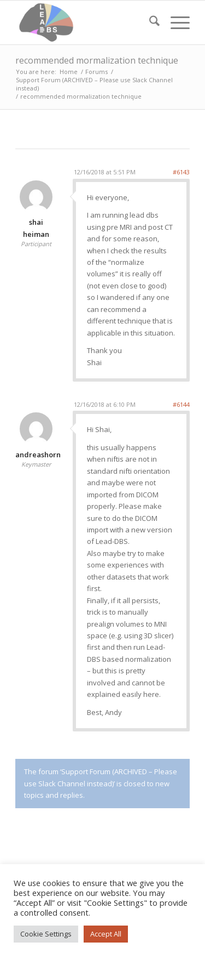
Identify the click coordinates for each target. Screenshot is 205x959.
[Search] (149, 22)
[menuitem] (149, 22)
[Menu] (175, 22)
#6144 (181, 404)
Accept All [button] (105, 934)
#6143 (181, 172)
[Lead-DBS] (85, 22)
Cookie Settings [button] (46, 934)
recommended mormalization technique (96, 60)
